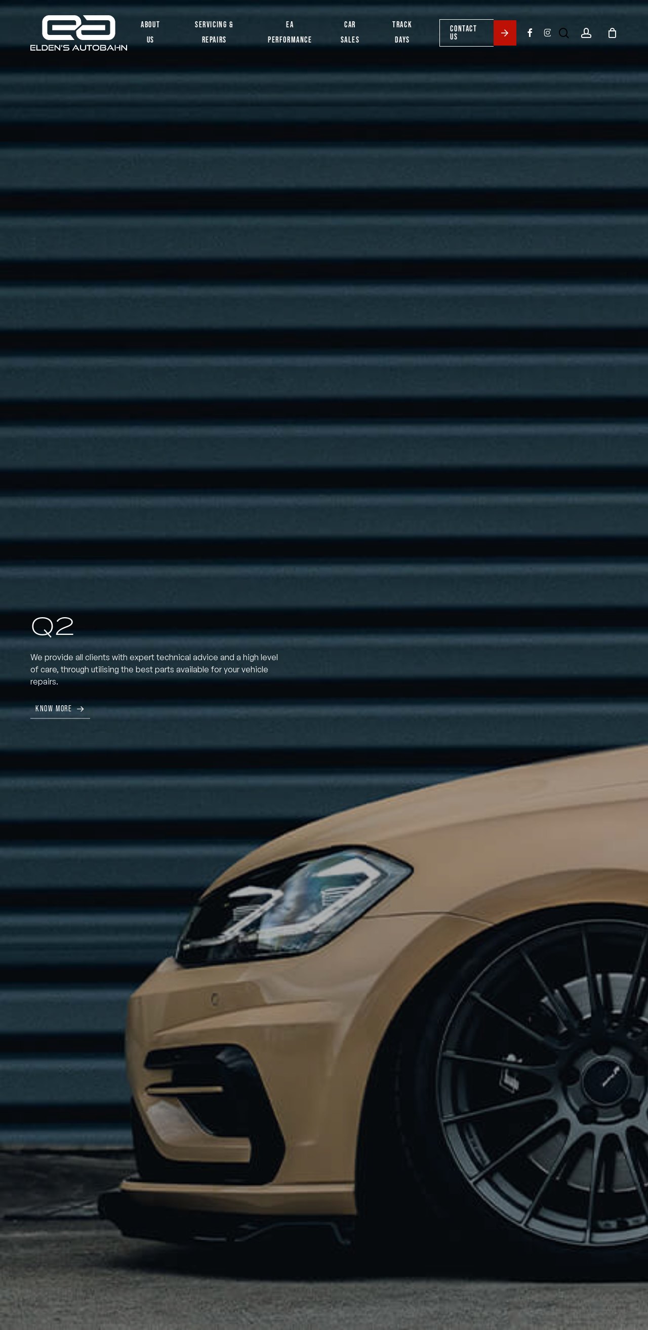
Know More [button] (53, 708)
